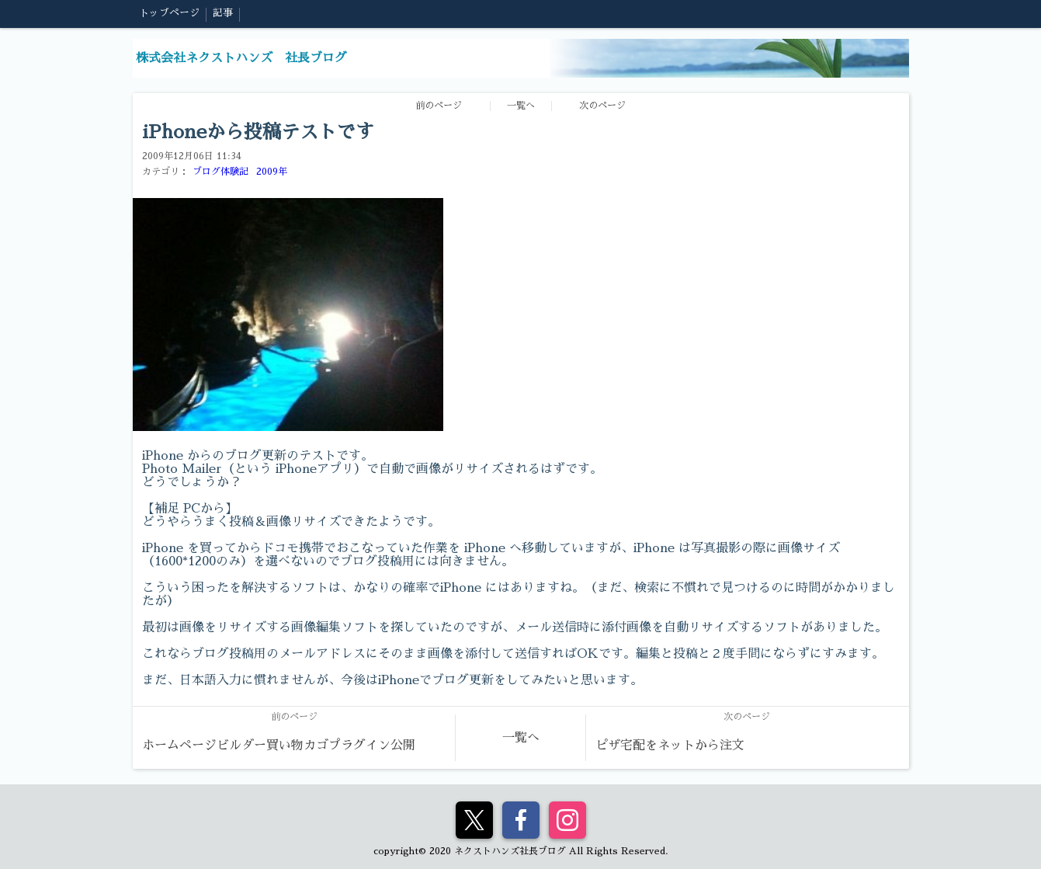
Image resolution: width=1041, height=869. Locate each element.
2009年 (271, 171)
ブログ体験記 (220, 171)
